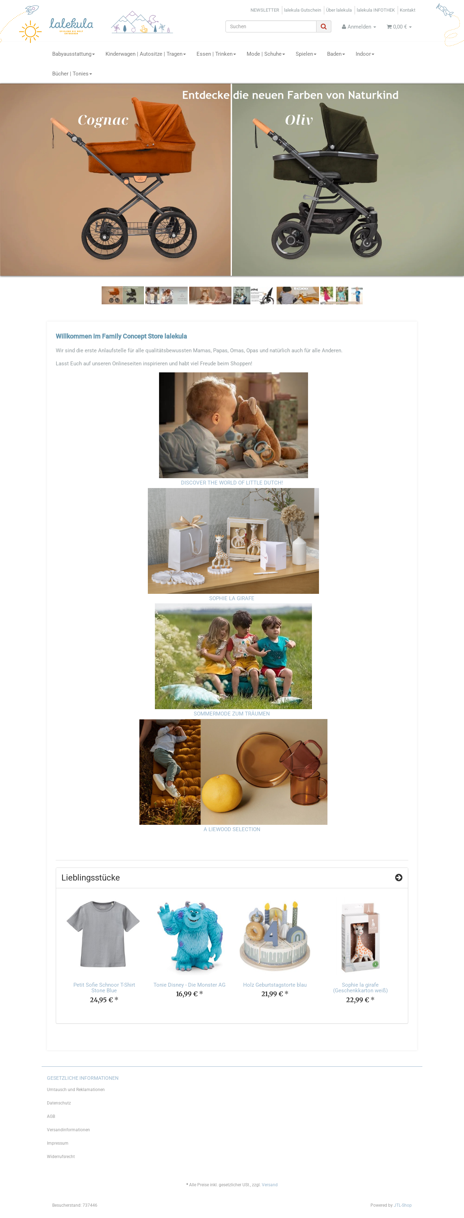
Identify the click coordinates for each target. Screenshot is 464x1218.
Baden (336, 54)
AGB (51, 1116)
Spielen (306, 54)
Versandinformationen (68, 1129)
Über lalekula (339, 10)
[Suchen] (271, 26)
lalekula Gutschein (302, 10)
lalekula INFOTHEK (376, 10)
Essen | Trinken (216, 54)
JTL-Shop (403, 1205)
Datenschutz (59, 1103)
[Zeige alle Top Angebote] (399, 877)
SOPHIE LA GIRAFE (231, 598)
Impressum (57, 1143)
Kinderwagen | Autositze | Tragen (146, 54)
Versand (270, 1184)
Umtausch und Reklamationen (76, 1089)
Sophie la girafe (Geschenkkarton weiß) (360, 988)
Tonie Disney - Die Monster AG (189, 985)
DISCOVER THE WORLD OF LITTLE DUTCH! (232, 483)
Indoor (365, 54)
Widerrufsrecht (61, 1156)
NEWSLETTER (265, 10)
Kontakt (407, 10)
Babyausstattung (73, 54)
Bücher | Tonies (72, 74)
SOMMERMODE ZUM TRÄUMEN (232, 714)
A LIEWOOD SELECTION (232, 829)
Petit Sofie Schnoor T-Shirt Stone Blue (104, 988)
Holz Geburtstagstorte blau (275, 985)
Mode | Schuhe (266, 54)
